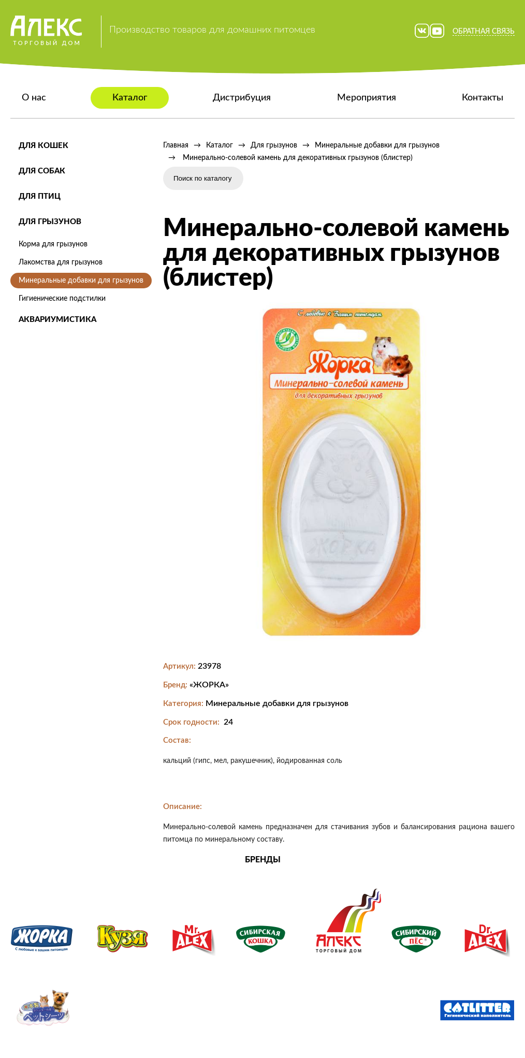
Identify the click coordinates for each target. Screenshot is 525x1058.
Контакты (482, 97)
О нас (34, 97)
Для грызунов (50, 222)
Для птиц (40, 196)
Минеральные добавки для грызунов (81, 280)
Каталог (129, 97)
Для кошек (43, 146)
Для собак (42, 171)
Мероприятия (366, 97)
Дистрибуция (242, 97)
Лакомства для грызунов (61, 262)
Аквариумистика (57, 320)
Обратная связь (484, 31)
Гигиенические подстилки (62, 298)
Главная (175, 145)
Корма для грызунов (53, 244)
